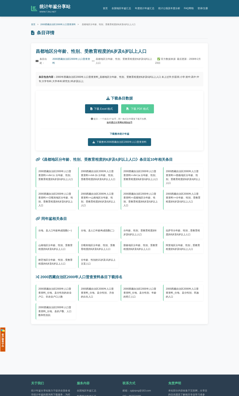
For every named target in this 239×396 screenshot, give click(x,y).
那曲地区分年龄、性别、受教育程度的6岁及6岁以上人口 (140, 247)
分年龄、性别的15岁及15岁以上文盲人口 (98, 262)
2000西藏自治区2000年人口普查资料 (58, 24)
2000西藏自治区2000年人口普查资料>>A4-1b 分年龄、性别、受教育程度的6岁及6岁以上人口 (98, 175)
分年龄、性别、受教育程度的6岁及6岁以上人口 (140, 232)
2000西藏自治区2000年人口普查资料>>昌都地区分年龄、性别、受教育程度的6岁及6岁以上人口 (140, 200)
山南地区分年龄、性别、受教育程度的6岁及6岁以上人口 (55, 247)
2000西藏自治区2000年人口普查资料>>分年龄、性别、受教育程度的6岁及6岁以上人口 (183, 198)
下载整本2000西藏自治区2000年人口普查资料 (119, 142)
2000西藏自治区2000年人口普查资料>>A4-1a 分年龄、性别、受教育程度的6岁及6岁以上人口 (140, 175)
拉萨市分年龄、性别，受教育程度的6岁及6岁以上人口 (183, 232)
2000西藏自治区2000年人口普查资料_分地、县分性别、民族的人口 (182, 292)
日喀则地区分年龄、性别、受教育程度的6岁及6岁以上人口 (98, 247)
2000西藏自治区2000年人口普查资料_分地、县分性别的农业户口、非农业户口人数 (54, 292)
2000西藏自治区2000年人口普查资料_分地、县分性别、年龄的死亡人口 (140, 292)
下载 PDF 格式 (138, 108)
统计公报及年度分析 (169, 8)
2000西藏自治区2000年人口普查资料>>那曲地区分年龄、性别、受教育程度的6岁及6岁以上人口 (183, 177)
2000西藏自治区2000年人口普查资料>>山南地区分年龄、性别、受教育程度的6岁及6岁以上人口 (98, 200)
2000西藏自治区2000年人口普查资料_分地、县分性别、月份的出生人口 (97, 292)
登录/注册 (203, 8)
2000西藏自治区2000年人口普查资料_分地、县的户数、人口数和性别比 (54, 311)
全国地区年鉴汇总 (121, 8)
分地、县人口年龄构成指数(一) (55, 230)
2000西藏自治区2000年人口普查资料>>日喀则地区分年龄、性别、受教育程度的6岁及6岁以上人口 (55, 200)
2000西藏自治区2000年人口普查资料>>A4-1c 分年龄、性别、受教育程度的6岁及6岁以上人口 (55, 175)
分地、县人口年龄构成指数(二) (97, 230)
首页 (105, 8)
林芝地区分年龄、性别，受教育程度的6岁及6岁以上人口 (55, 262)
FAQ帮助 (189, 8)
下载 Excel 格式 (101, 108)
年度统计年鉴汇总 (144, 8)
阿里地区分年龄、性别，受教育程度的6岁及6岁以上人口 (183, 247)
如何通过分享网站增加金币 (119, 122)
